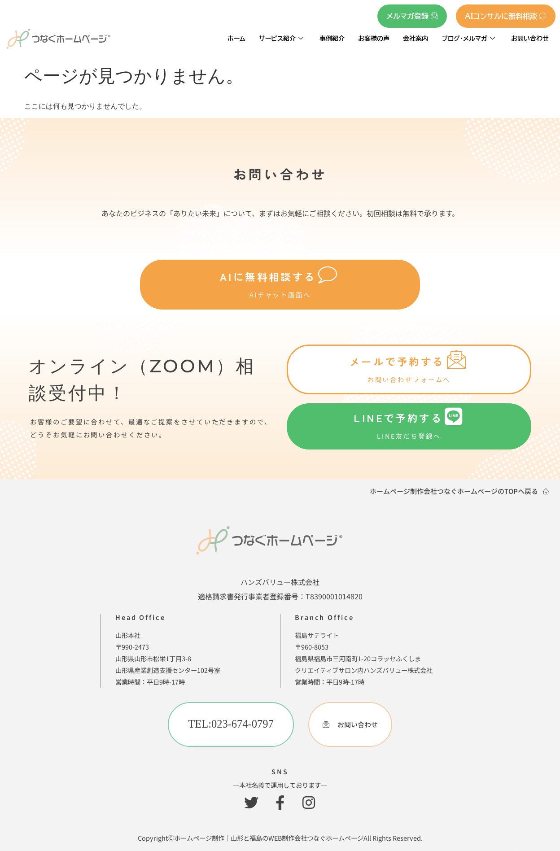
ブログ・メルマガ (468, 38)
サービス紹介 (281, 38)
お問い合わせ (530, 38)
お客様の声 (373, 38)
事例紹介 (332, 38)
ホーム (236, 38)
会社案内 (415, 38)
